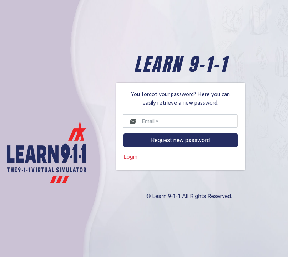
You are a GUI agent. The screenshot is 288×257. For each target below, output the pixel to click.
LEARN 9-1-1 (180, 64)
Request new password (180, 140)
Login (130, 156)
